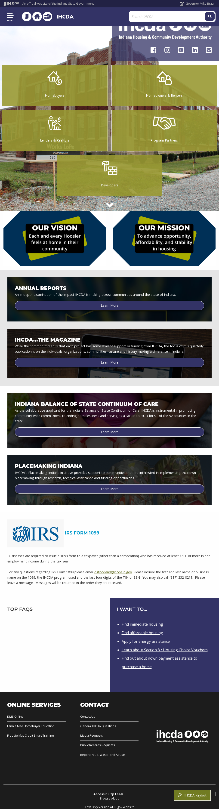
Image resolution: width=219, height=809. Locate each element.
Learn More (109, 305)
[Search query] (181, 16)
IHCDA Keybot (192, 795)
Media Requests (91, 735)
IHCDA (64, 16)
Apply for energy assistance (146, 641)
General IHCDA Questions (98, 726)
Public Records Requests (97, 745)
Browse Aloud (109, 798)
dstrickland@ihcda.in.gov (113, 572)
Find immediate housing (142, 624)
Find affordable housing (142, 632)
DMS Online (15, 717)
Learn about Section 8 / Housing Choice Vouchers (165, 649)
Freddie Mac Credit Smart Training (30, 735)
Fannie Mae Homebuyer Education (31, 726)
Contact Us (87, 717)
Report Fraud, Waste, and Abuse (102, 755)
